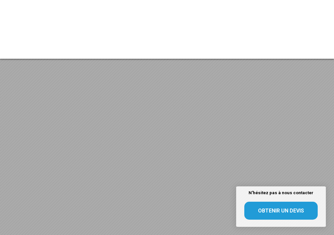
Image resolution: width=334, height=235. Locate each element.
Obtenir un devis (281, 211)
